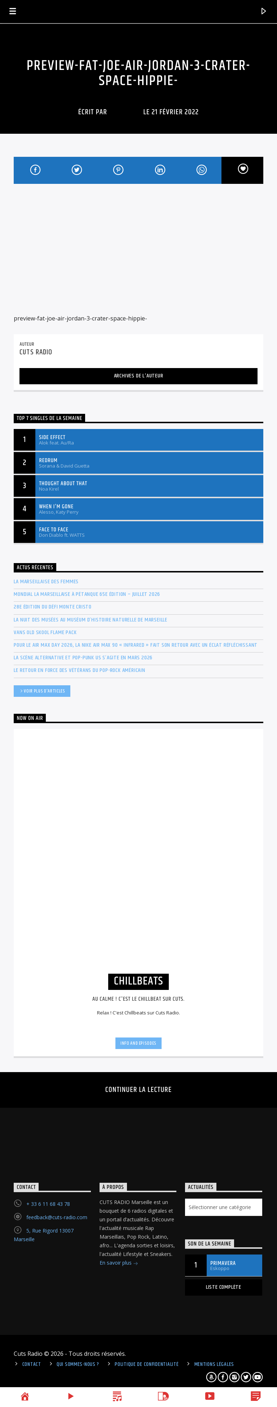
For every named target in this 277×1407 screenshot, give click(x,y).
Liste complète (223, 1287)
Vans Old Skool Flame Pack (45, 632)
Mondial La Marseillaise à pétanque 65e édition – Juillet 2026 (87, 594)
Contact (31, 1364)
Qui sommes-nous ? (78, 1364)
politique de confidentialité (147, 1364)
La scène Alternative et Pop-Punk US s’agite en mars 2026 (83, 657)
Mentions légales (214, 1364)
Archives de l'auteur (138, 375)
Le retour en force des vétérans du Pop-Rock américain (79, 670)
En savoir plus (119, 1263)
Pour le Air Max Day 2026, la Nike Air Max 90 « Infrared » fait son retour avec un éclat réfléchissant (136, 645)
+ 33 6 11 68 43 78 (48, 1203)
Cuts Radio (125, 112)
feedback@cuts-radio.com (56, 1217)
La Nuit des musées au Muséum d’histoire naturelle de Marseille (90, 619)
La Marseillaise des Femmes (46, 581)
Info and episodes (138, 1043)
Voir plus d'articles (42, 691)
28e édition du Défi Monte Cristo (53, 606)
